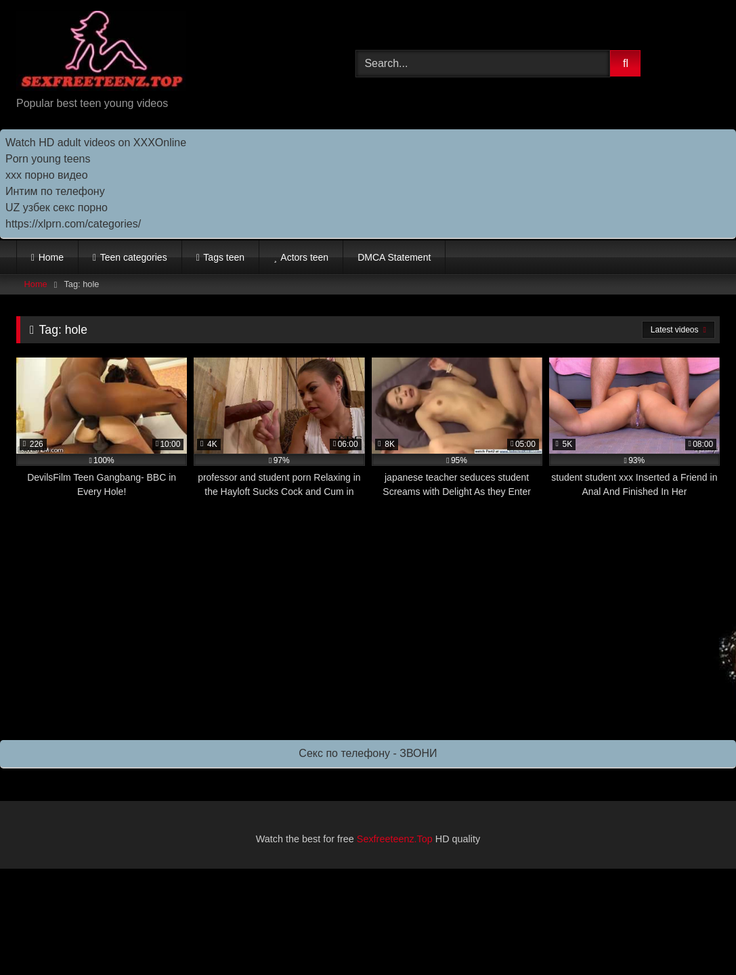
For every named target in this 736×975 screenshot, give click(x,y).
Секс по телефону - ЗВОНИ (368, 753)
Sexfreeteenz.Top (394, 838)
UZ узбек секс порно (56, 207)
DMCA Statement (394, 257)
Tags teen (223, 257)
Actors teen (304, 257)
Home (51, 257)
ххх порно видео (46, 175)
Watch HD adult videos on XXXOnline (95, 142)
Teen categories (133, 257)
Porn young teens (47, 159)
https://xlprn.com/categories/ (73, 224)
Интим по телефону (55, 191)
